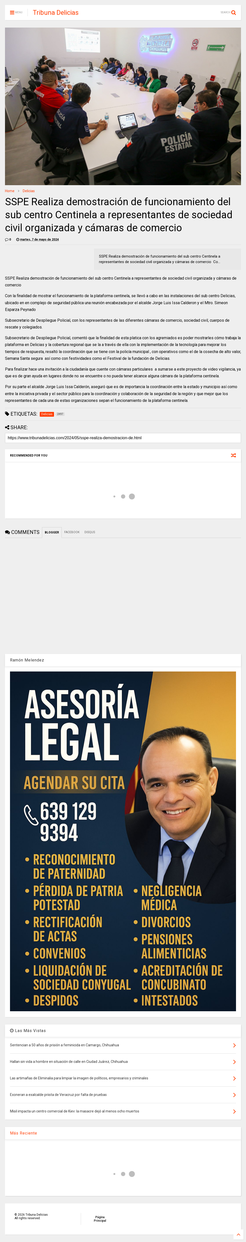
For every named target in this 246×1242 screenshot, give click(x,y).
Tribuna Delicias (55, 12)
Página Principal (100, 1218)
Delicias (29, 191)
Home (9, 191)
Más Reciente (23, 1133)
